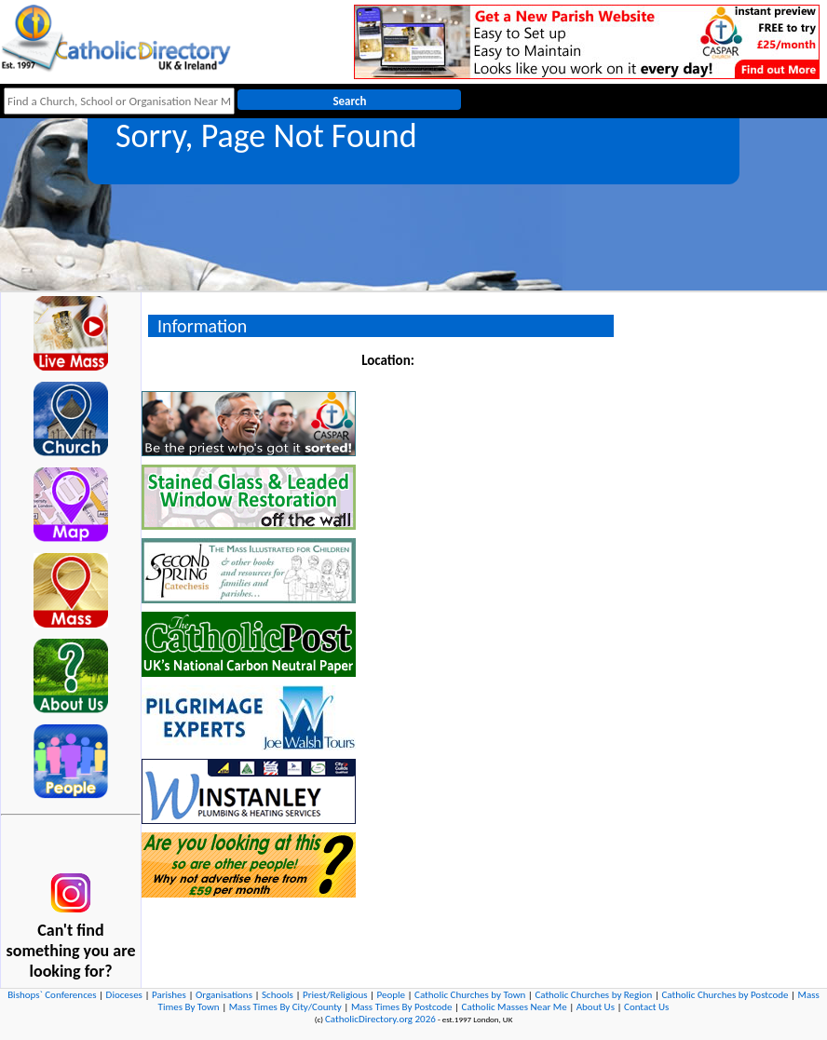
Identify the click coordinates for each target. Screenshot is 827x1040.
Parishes (169, 995)
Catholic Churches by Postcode (724, 995)
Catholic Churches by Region (593, 995)
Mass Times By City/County (285, 1007)
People (391, 995)
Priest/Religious (335, 995)
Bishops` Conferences (51, 995)
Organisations (224, 995)
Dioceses (124, 995)
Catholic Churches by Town (469, 995)
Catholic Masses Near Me (514, 1007)
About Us (595, 1007)
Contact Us (646, 1007)
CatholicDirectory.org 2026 (380, 1019)
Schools (277, 995)
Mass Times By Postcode (402, 1007)
